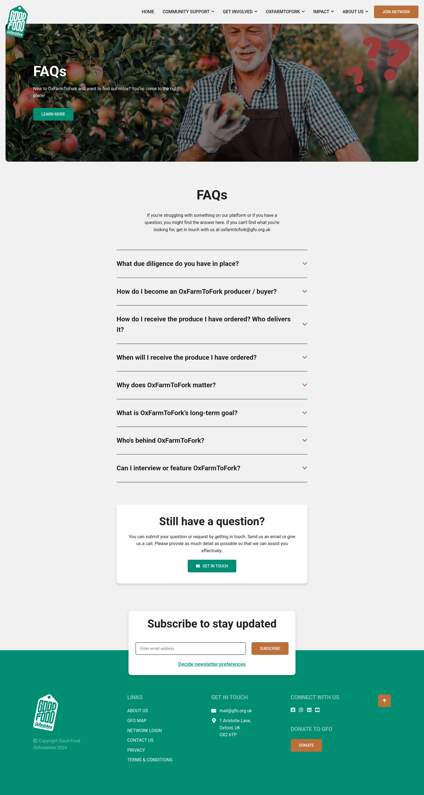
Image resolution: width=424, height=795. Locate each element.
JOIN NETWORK (396, 12)
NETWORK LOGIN (144, 730)
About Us (355, 11)
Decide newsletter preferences (212, 664)
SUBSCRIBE (270, 648)
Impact (323, 11)
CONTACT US (140, 740)
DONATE (306, 745)
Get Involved (240, 11)
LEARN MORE (53, 114)
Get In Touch (212, 566)
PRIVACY (136, 750)
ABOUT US (137, 710)
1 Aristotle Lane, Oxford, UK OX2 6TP (231, 727)
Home (148, 11)
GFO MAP (136, 720)
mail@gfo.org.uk (231, 710)
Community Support (188, 11)
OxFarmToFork (285, 11)
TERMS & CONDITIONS (149, 759)
